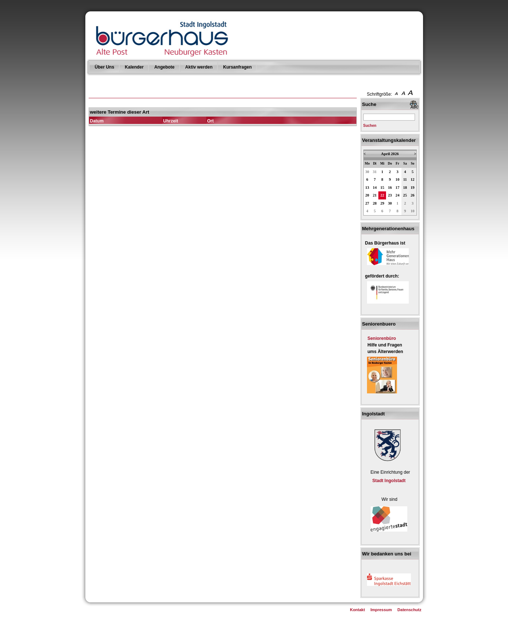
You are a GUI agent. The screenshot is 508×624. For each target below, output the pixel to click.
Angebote (164, 67)
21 (375, 195)
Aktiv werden (199, 67)
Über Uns (104, 67)
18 (405, 188)
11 (405, 179)
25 (405, 195)
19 (413, 188)
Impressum (381, 610)
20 (367, 195)
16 (390, 188)
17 (398, 188)
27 (367, 203)
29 (382, 203)
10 (398, 179)
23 (390, 195)
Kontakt (357, 610)
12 (413, 179)
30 (367, 172)
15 (382, 188)
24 (398, 195)
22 (382, 195)
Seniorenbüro (381, 338)
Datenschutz (409, 610)
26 (413, 195)
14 (375, 188)
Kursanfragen (237, 67)
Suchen (370, 126)
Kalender (134, 67)
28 (375, 203)
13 (367, 188)
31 (375, 172)
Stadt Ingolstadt (389, 480)
